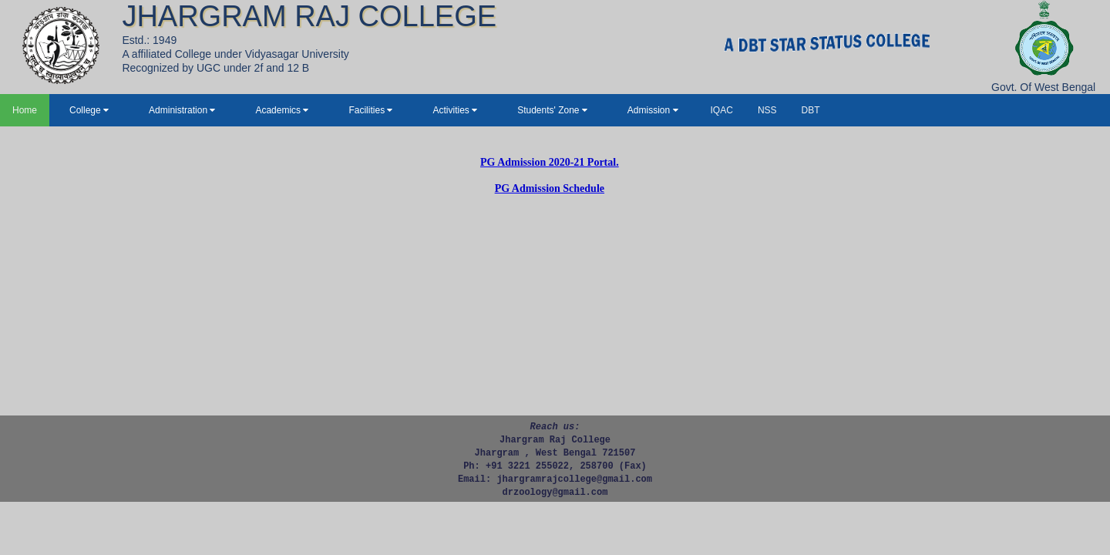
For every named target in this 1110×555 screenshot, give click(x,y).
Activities (454, 110)
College (89, 110)
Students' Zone (552, 110)
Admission (652, 110)
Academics (281, 110)
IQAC (722, 110)
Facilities (370, 110)
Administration (182, 110)
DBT (811, 110)
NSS (767, 110)
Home (24, 110)
